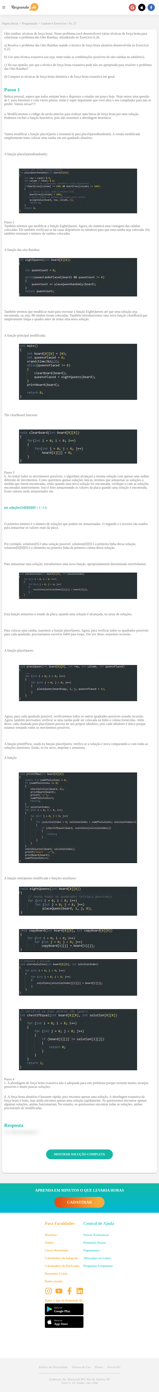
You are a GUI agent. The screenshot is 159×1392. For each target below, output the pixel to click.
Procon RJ (113, 1367)
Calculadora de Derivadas (62, 1265)
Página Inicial (10, 23)
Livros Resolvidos (57, 1250)
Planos (99, 1367)
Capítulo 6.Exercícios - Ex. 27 (59, 23)
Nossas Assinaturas (96, 1235)
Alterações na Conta (97, 1258)
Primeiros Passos (94, 1242)
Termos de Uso (81, 1367)
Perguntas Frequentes (98, 1265)
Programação (29, 23)
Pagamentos (91, 1250)
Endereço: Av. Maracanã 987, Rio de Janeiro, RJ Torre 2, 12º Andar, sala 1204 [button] (79, 1381)
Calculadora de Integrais (61, 1258)
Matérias (51, 1235)
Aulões (49, 1242)
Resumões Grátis (56, 1273)
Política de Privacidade (53, 1367)
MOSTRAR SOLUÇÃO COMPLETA (79, 1154)
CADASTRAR (79, 1202)
